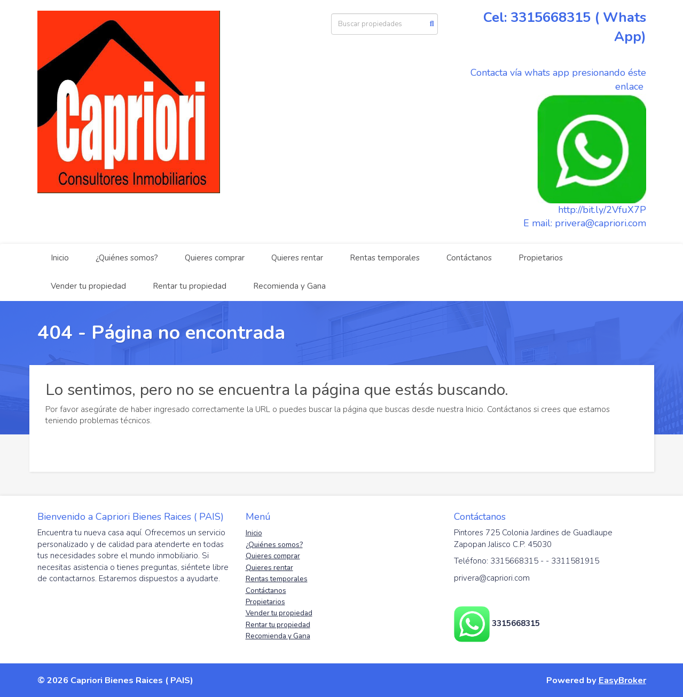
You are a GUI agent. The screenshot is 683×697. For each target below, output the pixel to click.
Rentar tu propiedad (189, 286)
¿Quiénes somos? (127, 257)
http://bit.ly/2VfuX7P (602, 209)
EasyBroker (622, 680)
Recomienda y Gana (289, 286)
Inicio (60, 257)
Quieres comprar (215, 257)
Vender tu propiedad (88, 286)
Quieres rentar (297, 257)
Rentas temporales (385, 257)
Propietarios (541, 257)
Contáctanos (469, 257)
